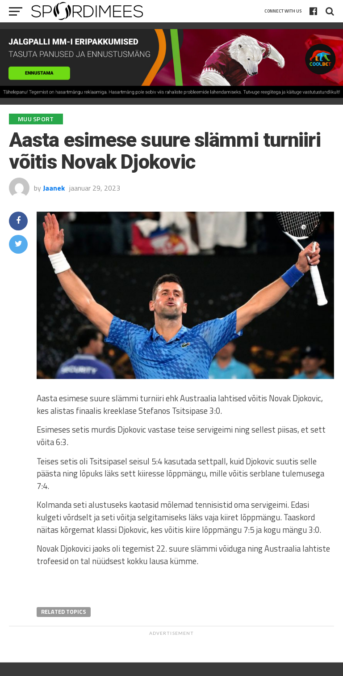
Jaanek (54, 188)
